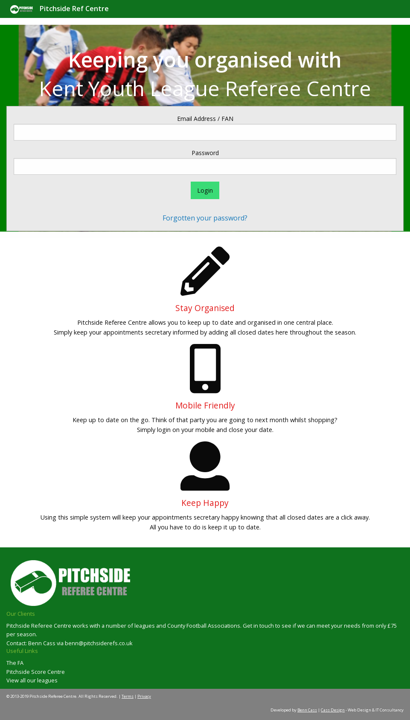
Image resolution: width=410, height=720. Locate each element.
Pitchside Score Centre (35, 672)
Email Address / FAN (205, 119)
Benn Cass (307, 710)
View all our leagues (32, 680)
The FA (14, 663)
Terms (128, 696)
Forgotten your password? (205, 218)
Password (205, 153)
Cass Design (333, 710)
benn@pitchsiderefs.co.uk (99, 643)
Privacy (144, 696)
